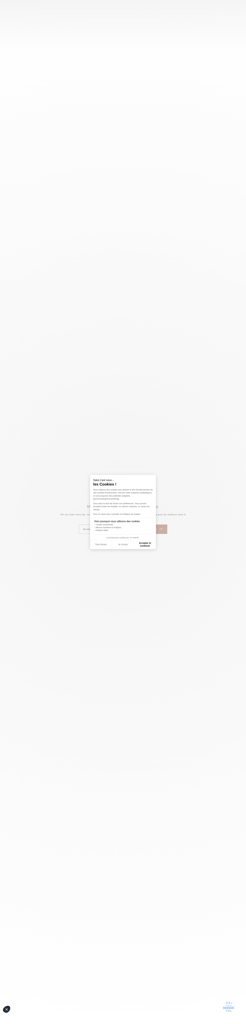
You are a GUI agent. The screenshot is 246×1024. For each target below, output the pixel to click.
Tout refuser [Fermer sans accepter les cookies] (101, 544)
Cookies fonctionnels (104, 525)
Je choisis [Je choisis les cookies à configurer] (123, 544)
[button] (6, 1009)
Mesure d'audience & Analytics (108, 527)
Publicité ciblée (102, 530)
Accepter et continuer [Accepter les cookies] (145, 544)
